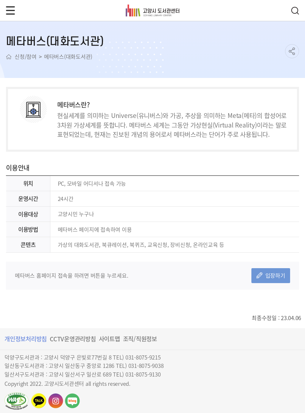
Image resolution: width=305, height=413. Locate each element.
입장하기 (275, 275)
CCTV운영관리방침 (73, 338)
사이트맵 (109, 338)
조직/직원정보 (140, 338)
